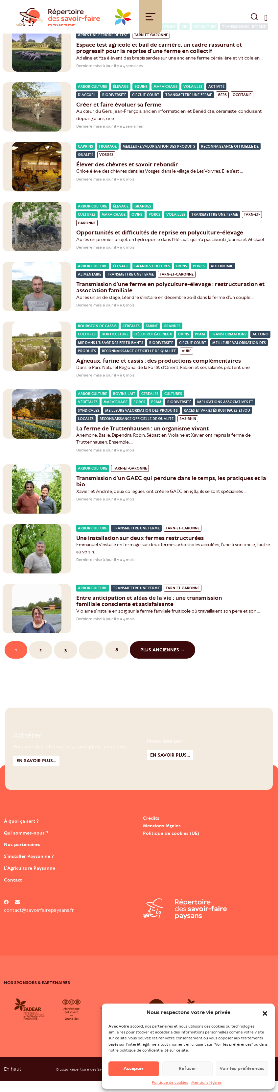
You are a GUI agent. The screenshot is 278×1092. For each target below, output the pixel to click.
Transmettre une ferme (188, 106)
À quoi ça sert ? (32, 831)
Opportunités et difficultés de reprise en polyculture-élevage (160, 243)
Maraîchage (165, 97)
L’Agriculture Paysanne (46, 878)
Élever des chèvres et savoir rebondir (127, 175)
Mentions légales (206, 1082)
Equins (141, 97)
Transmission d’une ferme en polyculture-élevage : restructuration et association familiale (170, 298)
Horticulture (115, 345)
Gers (222, 106)
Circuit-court (145, 106)
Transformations (228, 345)
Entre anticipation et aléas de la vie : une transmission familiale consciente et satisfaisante (149, 612)
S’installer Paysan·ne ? (44, 866)
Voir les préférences (242, 1068)
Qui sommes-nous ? (40, 843)
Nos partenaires (34, 855)
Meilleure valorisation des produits (159, 157)
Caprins (85, 157)
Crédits (152, 829)
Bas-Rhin (187, 430)
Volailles (192, 97)
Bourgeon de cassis (97, 337)
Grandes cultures (152, 277)
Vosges (106, 166)
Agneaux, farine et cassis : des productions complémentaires (158, 371)
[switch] (266, 22)
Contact (19, 890)
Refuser (187, 1068)
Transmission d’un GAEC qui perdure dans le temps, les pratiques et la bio (171, 492)
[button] (265, 1012)
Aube (186, 362)
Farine (152, 337)
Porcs (154, 226)
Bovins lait (124, 404)
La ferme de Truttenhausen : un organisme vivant (142, 439)
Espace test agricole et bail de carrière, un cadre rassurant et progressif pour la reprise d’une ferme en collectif (159, 58)
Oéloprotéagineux (153, 345)
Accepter (134, 1068)
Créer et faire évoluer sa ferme (118, 115)
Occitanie (242, 106)
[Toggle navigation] (150, 22)
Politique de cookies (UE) (173, 844)
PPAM (200, 345)
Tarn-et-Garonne (151, 46)
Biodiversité (114, 106)
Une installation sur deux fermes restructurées (140, 548)
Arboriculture (92, 97)
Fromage (108, 157)
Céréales (131, 337)
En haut (12, 1080)
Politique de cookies (170, 1082)
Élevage (120, 97)
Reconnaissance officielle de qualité (139, 362)
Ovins (137, 226)
